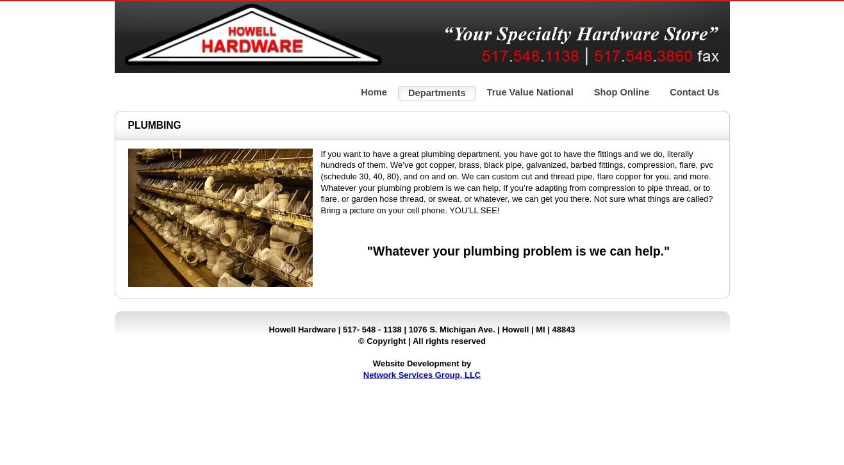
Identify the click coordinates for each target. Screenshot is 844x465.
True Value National (530, 92)
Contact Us (694, 92)
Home (374, 92)
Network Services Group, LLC (422, 375)
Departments (437, 93)
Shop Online (621, 92)
